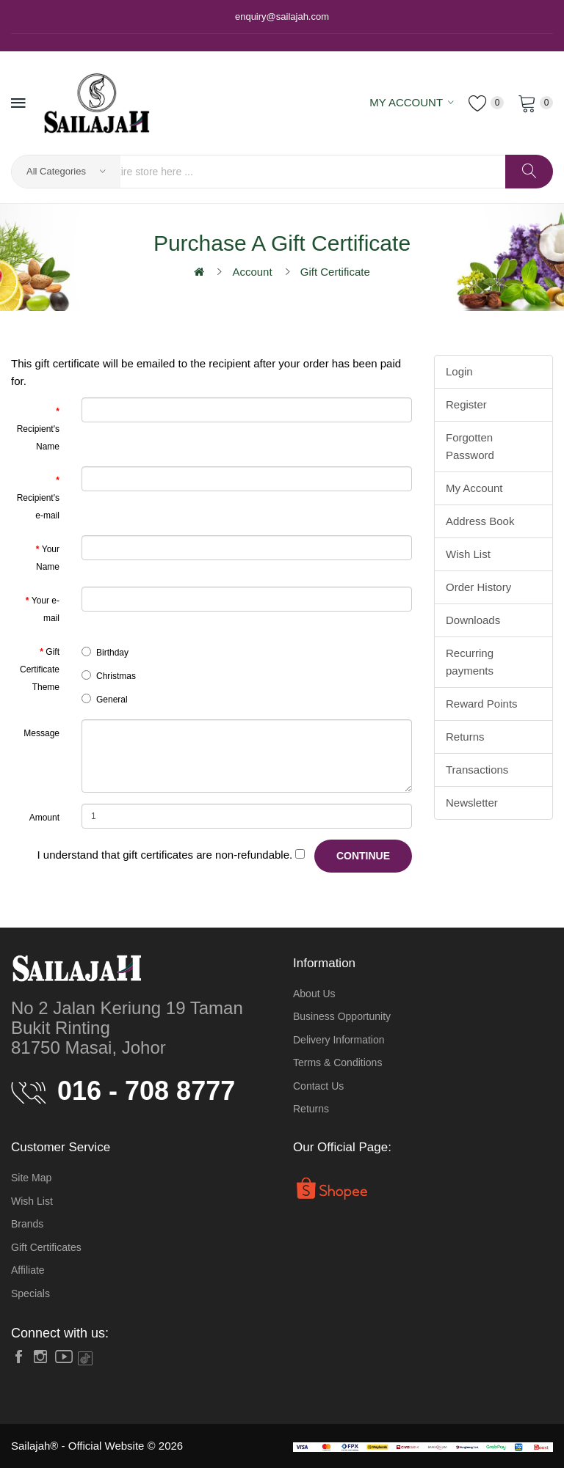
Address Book (480, 521)
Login (459, 371)
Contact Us (318, 1086)
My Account (474, 488)
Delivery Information (339, 1040)
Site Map (31, 1177)
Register (466, 404)
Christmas (109, 675)
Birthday (105, 652)
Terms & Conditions (337, 1062)
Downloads (473, 620)
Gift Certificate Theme (39, 669)
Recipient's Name (38, 438)
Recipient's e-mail (38, 507)
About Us (314, 993)
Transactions (477, 769)
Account (252, 271)
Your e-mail (45, 609)
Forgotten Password (470, 446)
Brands (27, 1224)
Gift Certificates (46, 1247)
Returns (465, 736)
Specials (30, 1293)
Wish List (468, 554)
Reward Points (482, 703)
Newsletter (472, 802)
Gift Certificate (335, 271)
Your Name (47, 558)
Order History (478, 587)
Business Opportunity (342, 1016)
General (105, 699)
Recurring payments (470, 662)
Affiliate (28, 1270)
